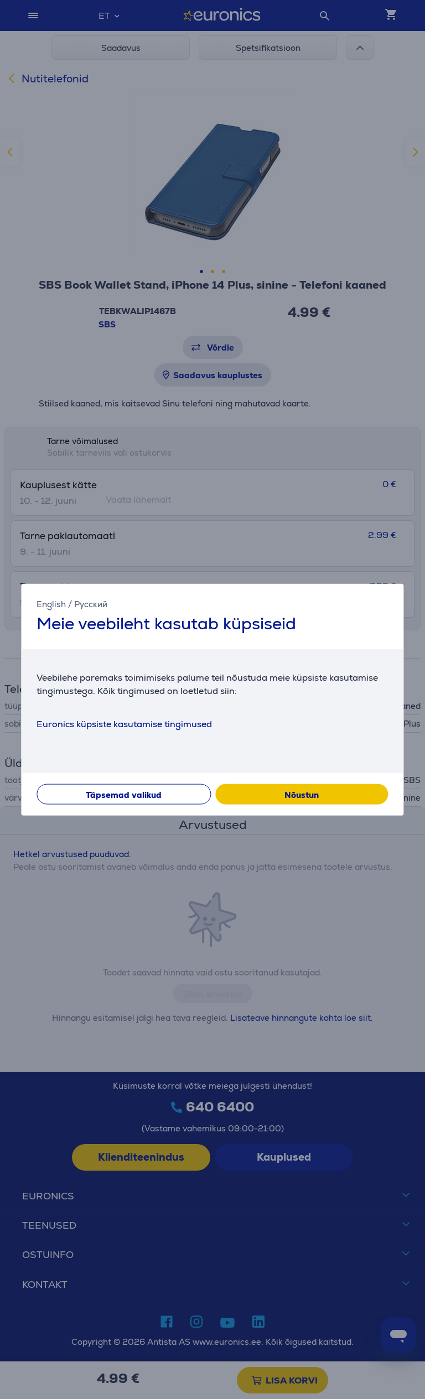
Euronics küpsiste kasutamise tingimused (124, 723)
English (51, 604)
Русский (90, 604)
